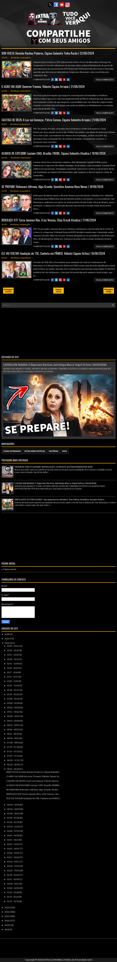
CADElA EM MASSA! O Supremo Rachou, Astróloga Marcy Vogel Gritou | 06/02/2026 (55, 365)
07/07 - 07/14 (13, 756)
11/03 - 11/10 (13, 681)
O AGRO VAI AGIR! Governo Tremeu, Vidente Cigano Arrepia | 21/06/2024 (43, 86)
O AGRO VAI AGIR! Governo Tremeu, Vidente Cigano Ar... (33, 776)
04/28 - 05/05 (13, 831)
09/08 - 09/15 (13, 716)
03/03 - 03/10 (13, 866)
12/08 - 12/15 (13, 659)
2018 (7, 929)
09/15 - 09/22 (13, 712)
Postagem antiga (108, 290)
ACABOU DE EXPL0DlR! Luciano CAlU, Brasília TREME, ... (33, 785)
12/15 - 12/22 (13, 655)
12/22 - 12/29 (13, 650)
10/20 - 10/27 (13, 690)
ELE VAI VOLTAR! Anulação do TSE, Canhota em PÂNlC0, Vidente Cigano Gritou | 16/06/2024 (53, 253)
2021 (7, 916)
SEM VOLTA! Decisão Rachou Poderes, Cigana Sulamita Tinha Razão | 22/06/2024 (48, 53)
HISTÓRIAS (53, 451)
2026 (7, 634)
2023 (7, 907)
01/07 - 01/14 (13, 901)
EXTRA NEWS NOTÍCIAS (34, 451)
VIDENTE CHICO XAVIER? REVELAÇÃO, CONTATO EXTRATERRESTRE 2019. (53, 467)
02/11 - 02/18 (13, 879)
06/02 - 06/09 (14, 809)
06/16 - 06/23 (13, 769)
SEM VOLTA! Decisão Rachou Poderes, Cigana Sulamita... (33, 772)
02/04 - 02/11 (13, 884)
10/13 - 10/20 (13, 694)
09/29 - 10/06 (13, 703)
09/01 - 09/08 (13, 721)
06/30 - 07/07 (14, 760)
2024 (7, 643)
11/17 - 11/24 (12, 672)
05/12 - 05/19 (13, 822)
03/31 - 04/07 (13, 848)
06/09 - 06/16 (13, 805)
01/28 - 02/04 (13, 888)
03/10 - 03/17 (13, 862)
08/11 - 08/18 (13, 734)
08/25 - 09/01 (13, 725)
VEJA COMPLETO (104, 80)
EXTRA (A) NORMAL (53, 960)
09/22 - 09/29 (13, 707)
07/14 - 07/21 (13, 751)
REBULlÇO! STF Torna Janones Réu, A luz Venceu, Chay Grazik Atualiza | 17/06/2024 (49, 220)
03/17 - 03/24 (13, 857)
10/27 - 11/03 (13, 685)
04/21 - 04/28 (13, 835)
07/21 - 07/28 (13, 747)
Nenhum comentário (21, 58)
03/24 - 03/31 (13, 853)
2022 (7, 912)
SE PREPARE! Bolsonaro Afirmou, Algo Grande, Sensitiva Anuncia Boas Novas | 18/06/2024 (52, 186)
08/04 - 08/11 (13, 738)
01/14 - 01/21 (13, 897)
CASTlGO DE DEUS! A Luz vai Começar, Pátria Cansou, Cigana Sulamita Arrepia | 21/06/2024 (54, 119)
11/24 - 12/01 (13, 668)
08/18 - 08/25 (13, 729)
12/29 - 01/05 (13, 646)
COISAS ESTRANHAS (12, 451)
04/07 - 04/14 (13, 844)
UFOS (64, 451)
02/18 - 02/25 (13, 875)
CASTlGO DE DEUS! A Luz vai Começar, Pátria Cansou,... (33, 781)
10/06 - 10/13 (13, 699)
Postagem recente (8, 290)
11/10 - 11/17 (12, 677)
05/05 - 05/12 (13, 826)
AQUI (89, 960)
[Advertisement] (58, 331)
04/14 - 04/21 (13, 840)
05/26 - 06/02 (13, 813)
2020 (7, 920)
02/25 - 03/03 (13, 870)
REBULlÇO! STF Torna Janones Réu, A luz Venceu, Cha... (33, 794)
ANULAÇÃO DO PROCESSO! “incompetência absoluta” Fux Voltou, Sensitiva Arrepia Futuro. (59, 499)
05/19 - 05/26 (13, 818)
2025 (7, 639)
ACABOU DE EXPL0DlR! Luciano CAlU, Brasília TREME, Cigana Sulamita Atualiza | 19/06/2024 (54, 153)
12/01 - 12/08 (13, 664)
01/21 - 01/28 (13, 892)
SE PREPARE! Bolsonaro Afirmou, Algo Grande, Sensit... (32, 790)
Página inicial (58, 290)
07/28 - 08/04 (13, 743)
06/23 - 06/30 (13, 765)
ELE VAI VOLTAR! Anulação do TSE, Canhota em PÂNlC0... (33, 798)
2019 (7, 925)
